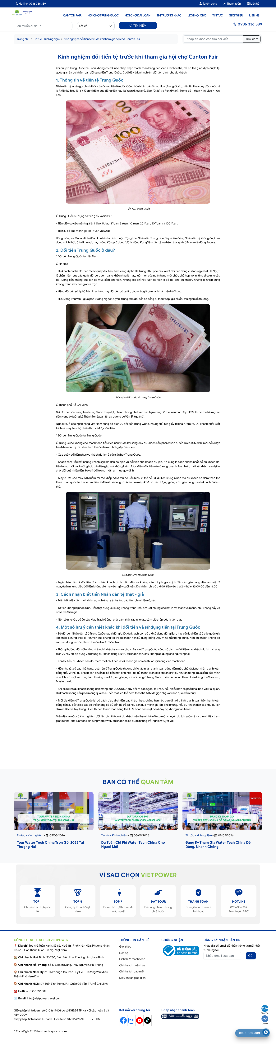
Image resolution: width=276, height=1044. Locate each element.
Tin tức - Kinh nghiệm (46, 39)
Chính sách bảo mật (131, 971)
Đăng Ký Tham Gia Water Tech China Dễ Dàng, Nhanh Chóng (218, 844)
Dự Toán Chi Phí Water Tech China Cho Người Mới (133, 844)
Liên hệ (253, 3)
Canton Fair (72, 15)
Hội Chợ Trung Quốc (103, 15)
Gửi (250, 956)
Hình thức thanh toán (132, 959)
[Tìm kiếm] (213, 39)
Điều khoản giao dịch (132, 978)
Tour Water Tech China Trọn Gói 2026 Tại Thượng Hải (50, 844)
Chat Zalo (265, 1010)
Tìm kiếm (252, 39)
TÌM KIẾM (138, 26)
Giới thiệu (236, 15)
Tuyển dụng (208, 3)
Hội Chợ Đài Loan (137, 15)
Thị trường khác (169, 15)
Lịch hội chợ (196, 15)
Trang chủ (23, 39)
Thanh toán (232, 3)
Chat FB (264, 1020)
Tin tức (217, 15)
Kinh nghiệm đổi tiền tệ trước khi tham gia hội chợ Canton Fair (102, 39)
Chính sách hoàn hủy (132, 965)
